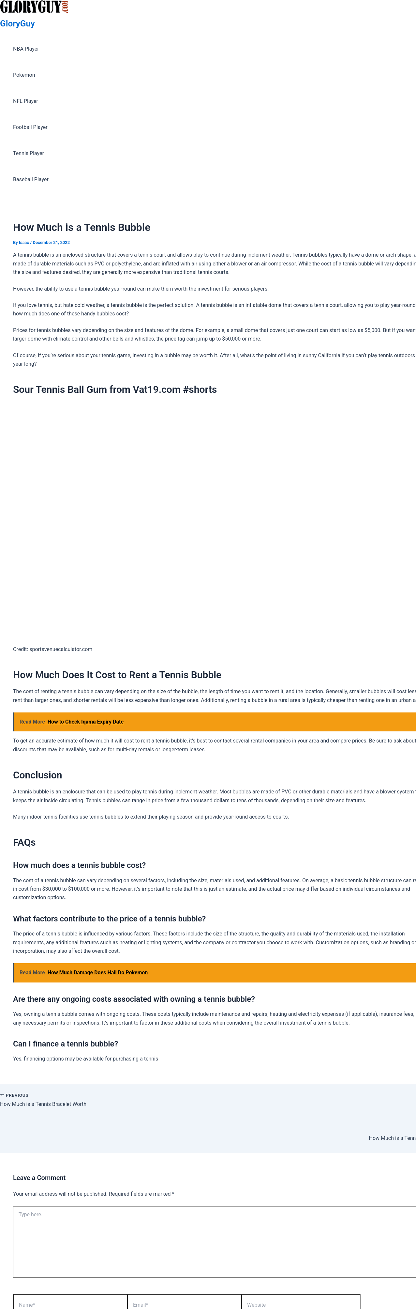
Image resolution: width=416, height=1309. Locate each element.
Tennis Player (28, 153)
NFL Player (25, 101)
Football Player (30, 127)
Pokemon (24, 75)
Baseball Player (31, 179)
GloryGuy (17, 23)
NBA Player (26, 49)
